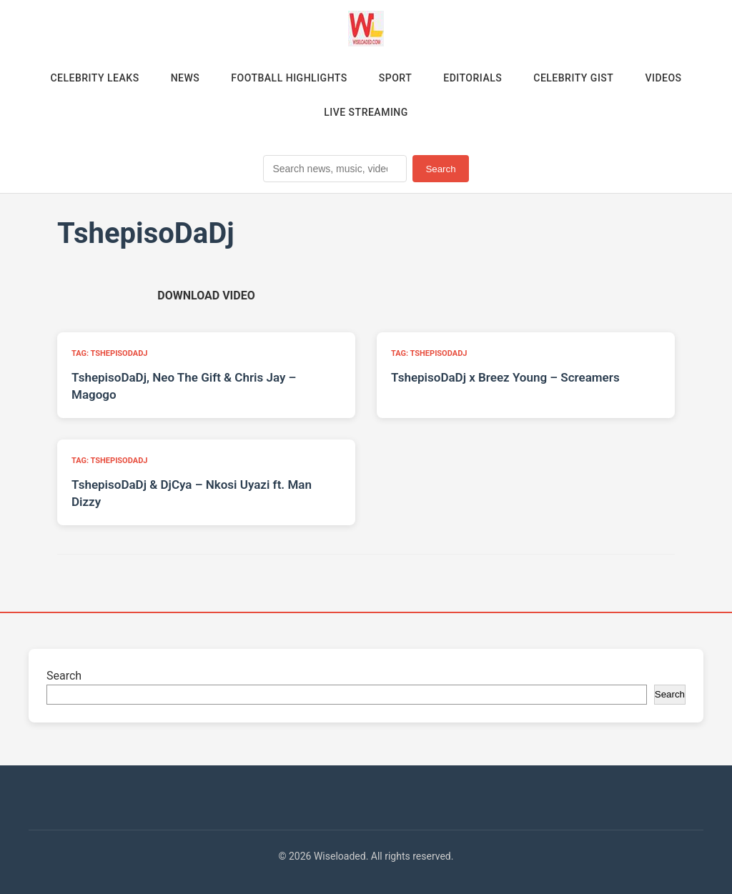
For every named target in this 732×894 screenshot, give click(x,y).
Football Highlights (289, 78)
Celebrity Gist (573, 78)
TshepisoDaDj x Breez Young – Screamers (505, 377)
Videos (663, 78)
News (185, 78)
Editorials (472, 78)
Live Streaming (366, 112)
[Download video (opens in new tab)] (205, 295)
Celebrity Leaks (94, 78)
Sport (395, 78)
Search (440, 169)
